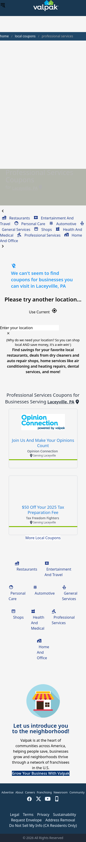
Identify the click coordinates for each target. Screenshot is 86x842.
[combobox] (43, 328)
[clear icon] (8, 333)
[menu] (3, 5)
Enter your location (16, 327)
